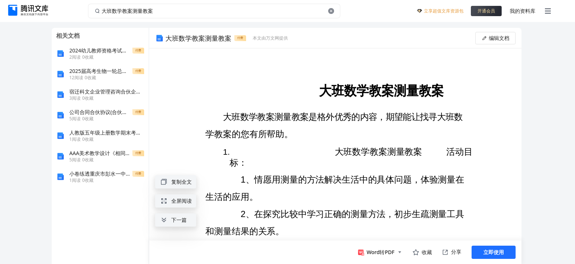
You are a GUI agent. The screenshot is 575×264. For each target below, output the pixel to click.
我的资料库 (522, 10)
